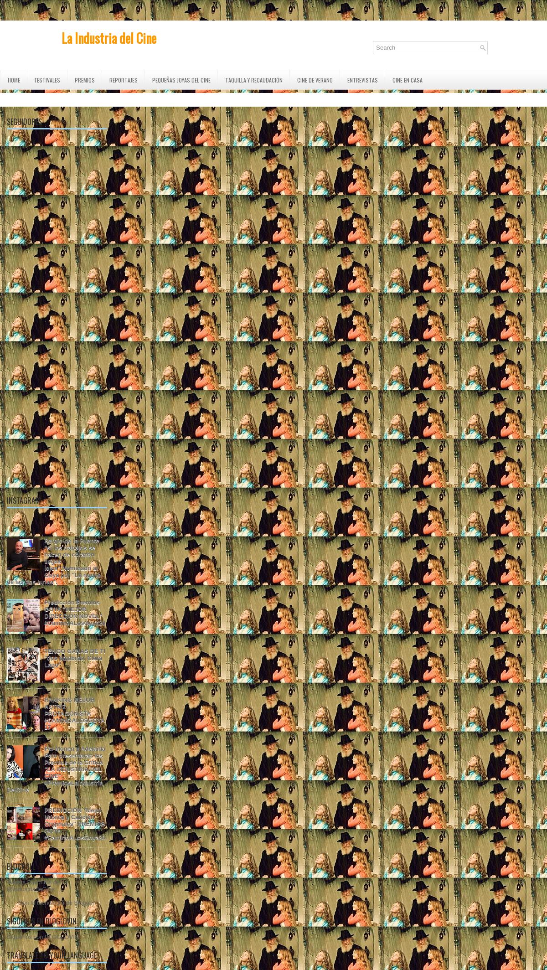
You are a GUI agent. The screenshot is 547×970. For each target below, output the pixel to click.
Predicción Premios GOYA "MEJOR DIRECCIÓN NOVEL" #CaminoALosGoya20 (74, 612)
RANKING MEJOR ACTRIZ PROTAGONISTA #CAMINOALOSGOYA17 (74, 714)
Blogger (84, 902)
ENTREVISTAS (362, 80)
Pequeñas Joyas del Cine (181, 80)
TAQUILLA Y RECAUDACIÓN (254, 80)
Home (14, 80)
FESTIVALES (47, 80)
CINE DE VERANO (315, 80)
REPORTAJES (123, 80)
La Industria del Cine (109, 38)
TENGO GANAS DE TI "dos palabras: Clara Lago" (74, 658)
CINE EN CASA (407, 80)
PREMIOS (85, 80)
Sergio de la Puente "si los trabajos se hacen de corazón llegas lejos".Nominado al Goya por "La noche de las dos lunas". (54, 561)
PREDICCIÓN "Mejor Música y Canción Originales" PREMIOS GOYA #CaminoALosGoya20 (74, 824)
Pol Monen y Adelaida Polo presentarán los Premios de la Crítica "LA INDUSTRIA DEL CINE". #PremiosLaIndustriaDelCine (56, 769)
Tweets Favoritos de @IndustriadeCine (33, 886)
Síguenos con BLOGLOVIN (43, 937)
